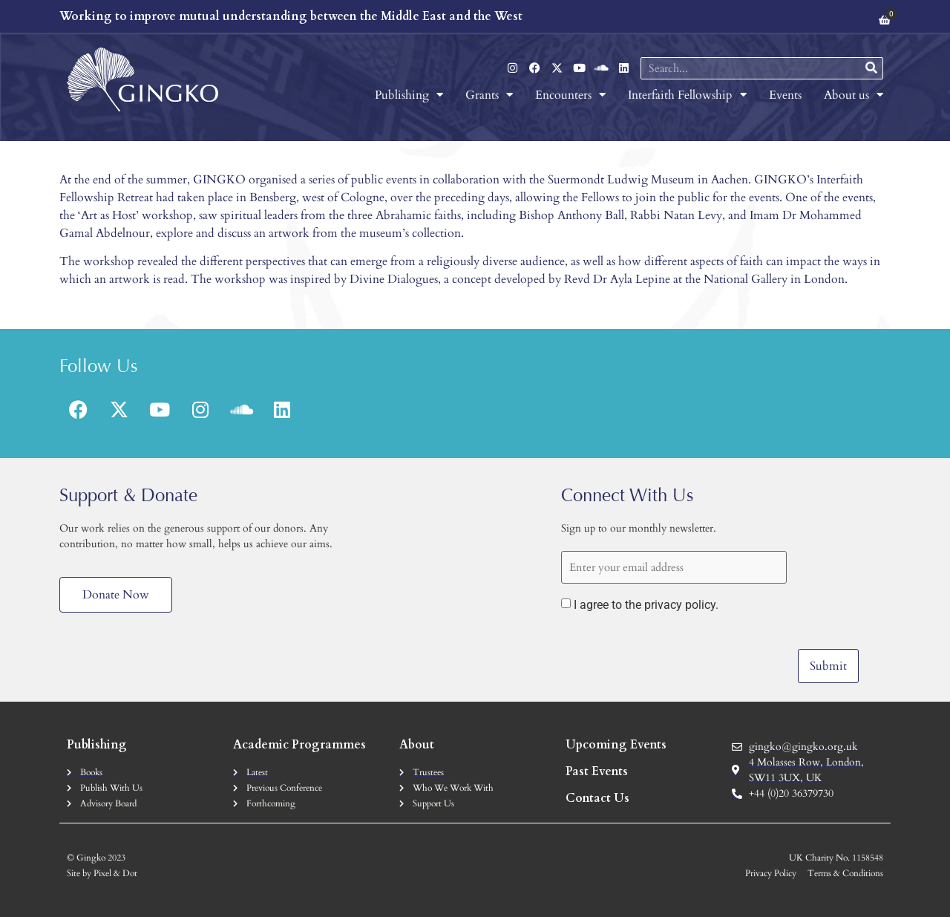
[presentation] (674, 654)
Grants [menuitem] (489, 95)
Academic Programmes (299, 745)
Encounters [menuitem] (570, 95)
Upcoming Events (616, 745)
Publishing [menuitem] (409, 95)
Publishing (97, 745)
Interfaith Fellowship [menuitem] (687, 95)
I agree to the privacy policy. (646, 605)
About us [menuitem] (853, 95)
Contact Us (597, 798)
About (416, 745)
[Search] (871, 68)
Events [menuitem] (785, 95)
